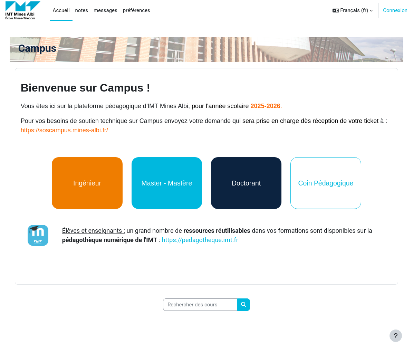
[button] (352, 10)
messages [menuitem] (105, 10)
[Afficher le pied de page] (396, 336)
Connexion (395, 10)
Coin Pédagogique (319, 183)
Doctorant (244, 183)
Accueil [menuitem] (61, 10)
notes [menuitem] (81, 10)
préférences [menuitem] (136, 10)
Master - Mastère (168, 183)
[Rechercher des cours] (200, 303)
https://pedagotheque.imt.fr (214, 239)
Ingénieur (93, 183)
